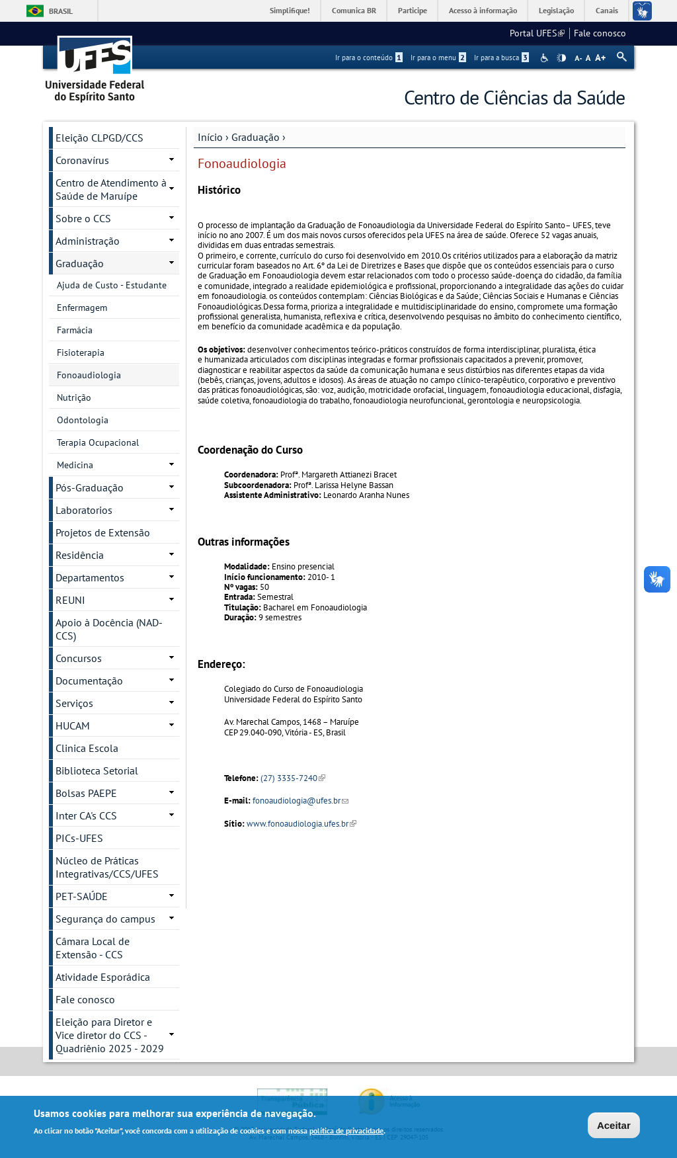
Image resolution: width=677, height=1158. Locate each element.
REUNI (70, 599)
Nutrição (74, 397)
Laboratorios (84, 510)
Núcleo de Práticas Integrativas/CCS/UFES (107, 867)
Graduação (255, 137)
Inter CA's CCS (86, 815)
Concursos (79, 658)
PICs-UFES (79, 838)
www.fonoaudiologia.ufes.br (301, 823)
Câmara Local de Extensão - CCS (93, 947)
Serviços (74, 703)
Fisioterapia (80, 352)
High (561, 58)
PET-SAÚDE (82, 896)
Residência (80, 554)
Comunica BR (354, 10)
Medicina (75, 465)
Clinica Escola (87, 748)
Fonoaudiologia (89, 375)
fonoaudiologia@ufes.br (300, 800)
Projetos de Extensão (103, 532)
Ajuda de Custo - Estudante (112, 285)
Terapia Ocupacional (98, 442)
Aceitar (614, 1126)
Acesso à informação (483, 10)
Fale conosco (600, 33)
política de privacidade (346, 1132)
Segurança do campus (105, 918)
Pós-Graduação (90, 487)
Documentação (89, 680)
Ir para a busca (501, 57)
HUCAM (73, 725)
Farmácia (75, 330)
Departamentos (90, 577)
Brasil (61, 11)
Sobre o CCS (83, 218)
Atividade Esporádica (103, 976)
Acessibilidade (546, 58)
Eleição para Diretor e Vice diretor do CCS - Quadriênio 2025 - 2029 (110, 1035)
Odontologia (82, 420)
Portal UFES (537, 33)
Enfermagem (82, 307)
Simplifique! (290, 10)
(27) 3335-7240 (292, 778)
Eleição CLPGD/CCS (99, 137)
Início (210, 137)
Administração (88, 240)
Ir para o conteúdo (369, 57)
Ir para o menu (438, 57)
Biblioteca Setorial (97, 770)
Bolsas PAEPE (86, 793)
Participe (412, 10)
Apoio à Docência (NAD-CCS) (109, 629)
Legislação (556, 10)
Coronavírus (82, 160)
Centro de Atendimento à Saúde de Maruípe (111, 189)
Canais (607, 10)
